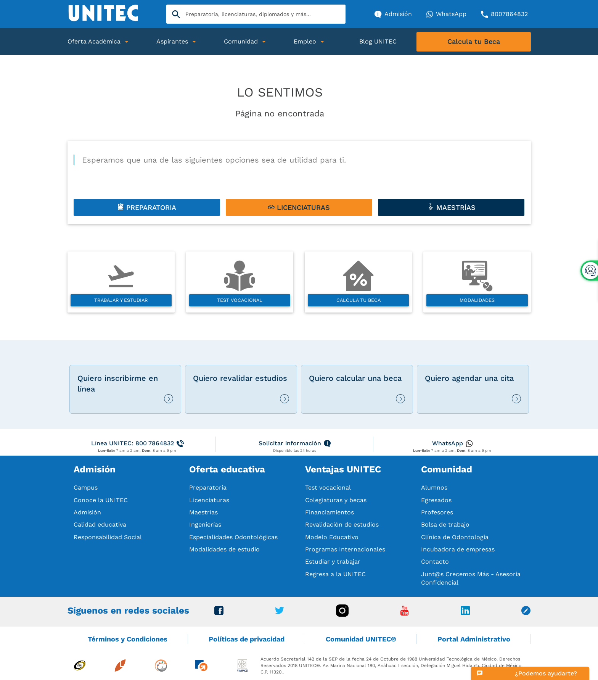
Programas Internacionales (345, 549)
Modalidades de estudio (224, 549)
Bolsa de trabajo (445, 524)
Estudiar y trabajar (332, 561)
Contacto (435, 561)
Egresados (436, 500)
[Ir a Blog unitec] (525, 613)
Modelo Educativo (331, 537)
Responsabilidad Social (108, 537)
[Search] (256, 14)
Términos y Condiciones (127, 639)
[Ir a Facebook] (218, 613)
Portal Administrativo (473, 639)
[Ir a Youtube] (404, 613)
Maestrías (203, 512)
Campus (86, 487)
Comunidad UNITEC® (361, 639)
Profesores (437, 512)
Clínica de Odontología (455, 537)
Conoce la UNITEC (101, 500)
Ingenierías (205, 524)
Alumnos (434, 487)
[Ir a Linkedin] (465, 613)
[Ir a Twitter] (279, 612)
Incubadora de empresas (458, 549)
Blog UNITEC (378, 41)
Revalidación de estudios (342, 524)
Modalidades (477, 300)
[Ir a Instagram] (342, 614)
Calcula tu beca (358, 300)
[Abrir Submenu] (126, 42)
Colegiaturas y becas (336, 500)
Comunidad (241, 41)
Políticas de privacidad (247, 639)
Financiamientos (329, 512)
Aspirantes (172, 41)
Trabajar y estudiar (121, 300)
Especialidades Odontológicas (233, 537)
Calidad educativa (100, 524)
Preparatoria (208, 487)
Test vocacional (239, 300)
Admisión (87, 512)
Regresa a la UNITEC (335, 574)
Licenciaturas (209, 500)
